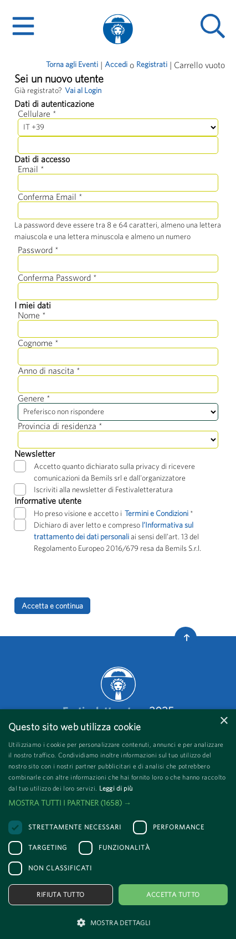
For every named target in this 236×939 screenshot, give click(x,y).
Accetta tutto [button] (172, 894)
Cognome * (38, 343)
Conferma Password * (57, 277)
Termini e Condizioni (157, 513)
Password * (38, 250)
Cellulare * (37, 113)
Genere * (34, 398)
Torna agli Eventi (72, 64)
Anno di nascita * (49, 370)
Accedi (116, 64)
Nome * (32, 315)
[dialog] (118, 824)
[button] (118, 803)
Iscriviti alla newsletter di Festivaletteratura (93, 489)
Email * (31, 169)
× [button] (223, 721)
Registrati (151, 64)
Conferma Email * (50, 197)
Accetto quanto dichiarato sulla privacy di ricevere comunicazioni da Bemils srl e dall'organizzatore (104, 471)
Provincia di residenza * (60, 426)
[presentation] (98, 575)
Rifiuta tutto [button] (60, 894)
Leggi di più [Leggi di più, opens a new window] (116, 788)
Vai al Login (83, 90)
